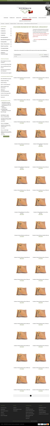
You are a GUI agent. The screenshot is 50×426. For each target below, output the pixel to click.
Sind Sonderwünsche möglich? (6, 72)
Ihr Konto (3, 405)
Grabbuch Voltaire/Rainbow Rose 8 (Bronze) (22, 345)
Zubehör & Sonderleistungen (25, 20)
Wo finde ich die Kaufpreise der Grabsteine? (6, 70)
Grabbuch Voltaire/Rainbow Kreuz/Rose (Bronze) (40, 213)
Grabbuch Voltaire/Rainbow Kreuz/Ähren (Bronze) (21, 213)
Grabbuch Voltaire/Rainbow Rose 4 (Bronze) (22, 301)
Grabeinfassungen (4, 50)
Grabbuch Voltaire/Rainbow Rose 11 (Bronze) (40, 367)
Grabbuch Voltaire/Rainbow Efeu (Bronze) (21, 143)
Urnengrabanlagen (4, 48)
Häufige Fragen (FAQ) (5, 80)
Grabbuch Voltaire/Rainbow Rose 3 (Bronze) (41, 279)
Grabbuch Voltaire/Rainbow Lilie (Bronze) (21, 235)
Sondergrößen (4, 41)
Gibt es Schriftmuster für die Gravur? (6, 67)
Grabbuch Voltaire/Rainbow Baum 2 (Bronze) (22, 121)
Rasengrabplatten (4, 37)
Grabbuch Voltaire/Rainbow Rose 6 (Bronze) (22, 323)
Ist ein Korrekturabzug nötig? (6, 64)
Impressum (3, 97)
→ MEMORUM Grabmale (5, 102)
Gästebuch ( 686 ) (5, 115)
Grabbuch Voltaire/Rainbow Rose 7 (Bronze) (41, 323)
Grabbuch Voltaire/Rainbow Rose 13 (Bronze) (40, 389)
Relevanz (45, 54)
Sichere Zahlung (3, 82)
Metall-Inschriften (42, 17)
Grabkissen (6, 17)
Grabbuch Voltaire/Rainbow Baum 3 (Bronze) (41, 121)
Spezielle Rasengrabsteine (6, 39)
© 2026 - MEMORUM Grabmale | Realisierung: (8, 424)
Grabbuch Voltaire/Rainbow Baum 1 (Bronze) (41, 99)
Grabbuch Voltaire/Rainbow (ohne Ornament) (22, 77)
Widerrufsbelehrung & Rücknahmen (5, 87)
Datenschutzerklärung (5, 95)
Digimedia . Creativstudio (20, 424)
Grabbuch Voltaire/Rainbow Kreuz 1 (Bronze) (22, 190)
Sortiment (3, 26)
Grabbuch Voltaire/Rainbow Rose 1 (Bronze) (41, 257)
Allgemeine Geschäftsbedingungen (5, 90)
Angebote (14, 407)
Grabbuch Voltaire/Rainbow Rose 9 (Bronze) (41, 345)
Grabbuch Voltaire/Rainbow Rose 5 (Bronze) (41, 301)
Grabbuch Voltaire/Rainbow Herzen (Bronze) (41, 166)
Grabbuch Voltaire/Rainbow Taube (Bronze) (22, 257)
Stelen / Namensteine (33, 17)
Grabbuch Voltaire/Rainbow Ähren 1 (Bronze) (40, 77)
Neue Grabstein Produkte (17, 409)
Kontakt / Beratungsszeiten (6, 93)
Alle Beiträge (6, 136)
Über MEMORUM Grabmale (6, 78)
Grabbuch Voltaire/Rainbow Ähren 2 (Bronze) (22, 99)
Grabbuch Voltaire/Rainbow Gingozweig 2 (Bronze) (21, 167)
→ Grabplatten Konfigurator (6, 103)
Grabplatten (18, 17)
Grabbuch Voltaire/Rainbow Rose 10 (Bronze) (22, 367)
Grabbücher (12, 17)
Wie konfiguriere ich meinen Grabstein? (6, 61)
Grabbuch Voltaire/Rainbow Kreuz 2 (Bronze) (41, 190)
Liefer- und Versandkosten (5, 84)
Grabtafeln (25, 17)
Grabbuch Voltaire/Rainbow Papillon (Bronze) (40, 235)
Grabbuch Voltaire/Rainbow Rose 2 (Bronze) (22, 279)
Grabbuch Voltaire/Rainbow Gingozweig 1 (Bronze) (40, 144)
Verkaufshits (15, 410)
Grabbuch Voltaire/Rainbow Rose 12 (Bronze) (22, 389)
